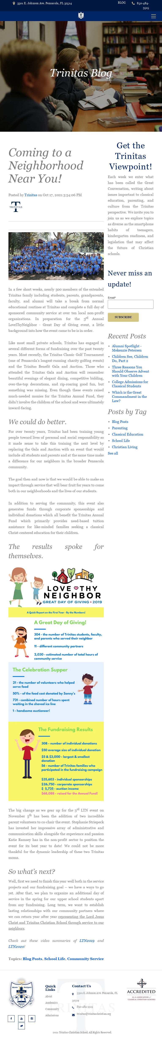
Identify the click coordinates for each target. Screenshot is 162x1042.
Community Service (85, 958)
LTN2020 (16, 946)
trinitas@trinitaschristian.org (94, 1014)
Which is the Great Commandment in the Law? (129, 396)
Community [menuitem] (52, 1009)
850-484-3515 (143, 5)
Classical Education (127, 434)
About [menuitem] (48, 996)
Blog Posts (32, 958)
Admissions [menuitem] (52, 1015)
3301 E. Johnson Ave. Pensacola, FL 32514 (42, 3)
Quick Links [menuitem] (50, 987)
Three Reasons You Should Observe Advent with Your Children (130, 371)
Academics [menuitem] (51, 1003)
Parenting (120, 428)
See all (113, 453)
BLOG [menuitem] (122, 2)
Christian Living (125, 447)
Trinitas (30, 195)
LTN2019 (87, 941)
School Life (54, 958)
